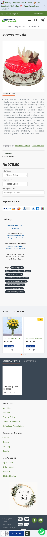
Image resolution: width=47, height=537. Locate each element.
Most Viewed (29, 361)
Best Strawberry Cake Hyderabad (18, 271)
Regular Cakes (20, 27)
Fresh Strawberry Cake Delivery (17, 278)
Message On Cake (9, 189)
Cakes (9, 27)
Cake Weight (7, 171)
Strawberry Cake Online (14, 288)
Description (9, 93)
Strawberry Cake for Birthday (16, 281)
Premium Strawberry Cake (15, 285)
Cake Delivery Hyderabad (15, 292)
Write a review (38, 146)
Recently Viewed (11, 361)
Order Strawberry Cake (14, 274)
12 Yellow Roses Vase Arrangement (13, 338)
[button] (21, 354)
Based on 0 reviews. (22, 146)
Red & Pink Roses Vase (35, 338)
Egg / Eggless (7, 180)
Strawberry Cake (17, 267)
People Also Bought (13, 312)
